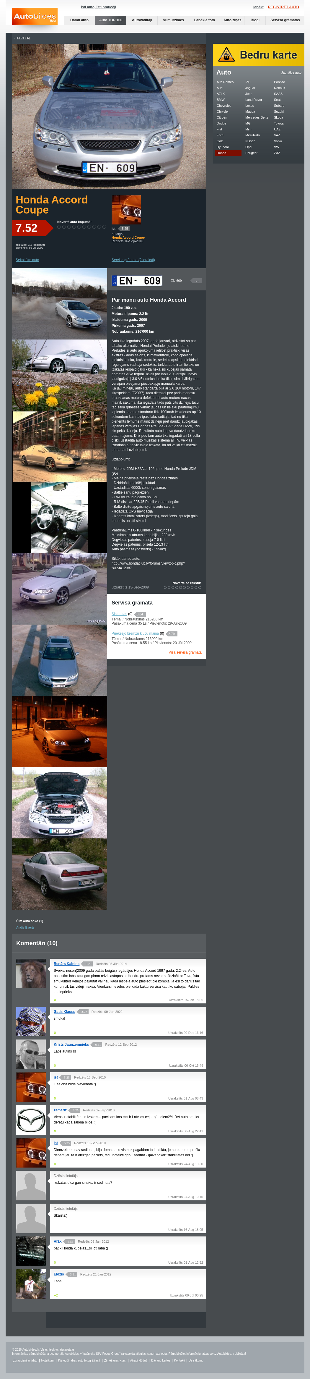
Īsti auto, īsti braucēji (98, 7)
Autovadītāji (142, 20)
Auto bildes (35, 20)
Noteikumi (47, 1360)
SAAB (278, 94)
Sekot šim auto (27, 260)
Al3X (58, 1241)
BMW (221, 99)
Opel (248, 147)
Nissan (250, 141)
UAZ (277, 129)
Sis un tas (119, 614)
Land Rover (253, 99)
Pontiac (279, 82)
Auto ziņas (232, 20)
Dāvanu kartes (160, 1360)
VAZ (277, 135)
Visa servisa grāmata (185, 652)
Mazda (250, 111)
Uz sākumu (196, 1360)
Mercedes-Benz (256, 117)
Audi (220, 88)
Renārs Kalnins (66, 964)
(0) (130, 614)
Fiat (219, 129)
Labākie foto (204, 20)
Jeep (248, 94)
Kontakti (179, 1360)
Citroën (222, 117)
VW (276, 147)
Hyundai (223, 147)
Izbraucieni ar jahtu (24, 1360)
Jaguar (250, 88)
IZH (248, 82)
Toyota (278, 123)
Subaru (279, 105)
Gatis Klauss (64, 1012)
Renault (279, 88)
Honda (221, 153)
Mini (248, 129)
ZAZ (277, 153)
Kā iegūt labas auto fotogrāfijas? (79, 1360)
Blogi (255, 20)
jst (113, 228)
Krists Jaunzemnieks (71, 1044)
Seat (277, 99)
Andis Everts (25, 927)
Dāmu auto (79, 20)
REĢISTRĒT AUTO (283, 7)
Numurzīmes (173, 20)
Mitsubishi (252, 135)
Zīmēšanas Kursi (115, 1360)
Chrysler (223, 111)
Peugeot (251, 153)
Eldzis (59, 1274)
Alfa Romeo (225, 82)
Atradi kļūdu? (138, 1360)
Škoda (278, 117)
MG (248, 123)
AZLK (221, 94)
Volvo (278, 141)
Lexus (249, 105)
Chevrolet (224, 105)
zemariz (60, 1110)
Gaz (220, 141)
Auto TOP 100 (110, 20)
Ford (220, 135)
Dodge (221, 123)
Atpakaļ (24, 38)
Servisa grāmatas (285, 20)
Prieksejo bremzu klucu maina (135, 633)
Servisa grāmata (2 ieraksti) (133, 260)
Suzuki (279, 111)
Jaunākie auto (291, 72)
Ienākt (258, 7)
